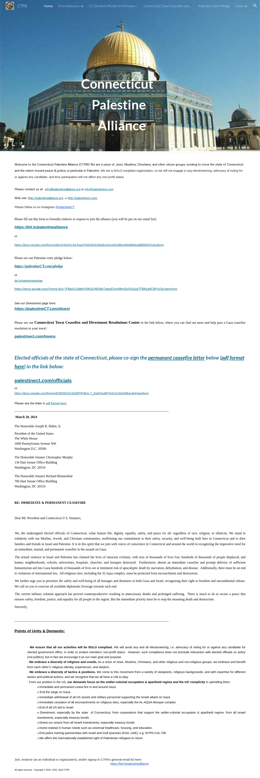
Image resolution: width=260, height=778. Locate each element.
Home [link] (48, 6)
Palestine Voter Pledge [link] (214, 6)
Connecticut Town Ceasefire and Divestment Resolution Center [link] (168, 6)
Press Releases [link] (68, 6)
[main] (120, 75)
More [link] (239, 6)
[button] (255, 6)
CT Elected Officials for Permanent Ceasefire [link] (113, 6)
